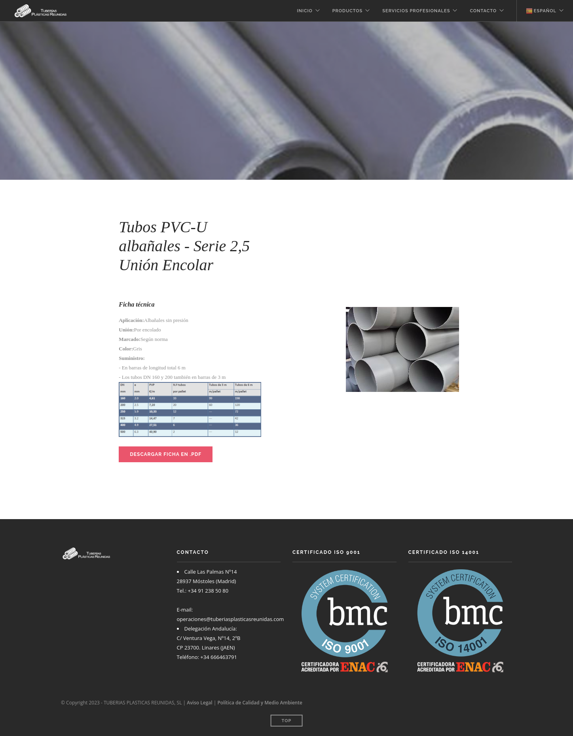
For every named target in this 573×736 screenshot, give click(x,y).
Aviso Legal (199, 702)
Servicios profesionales (416, 10)
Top (287, 720)
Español (541, 11)
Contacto (483, 10)
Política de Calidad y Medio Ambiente (259, 702)
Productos (347, 10)
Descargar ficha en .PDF (165, 454)
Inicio (305, 10)
